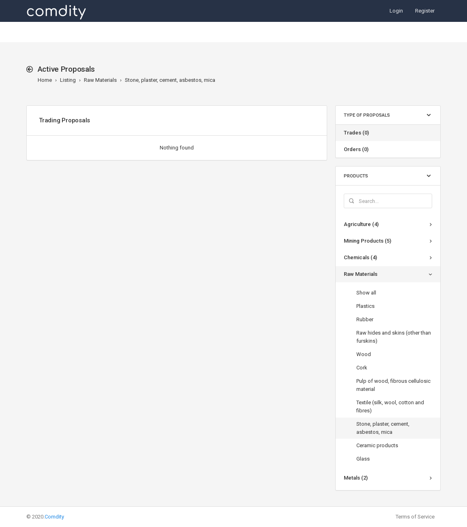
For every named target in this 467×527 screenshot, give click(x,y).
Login (396, 11)
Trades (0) (356, 133)
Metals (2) (356, 478)
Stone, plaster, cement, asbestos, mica (170, 80)
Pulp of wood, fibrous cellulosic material (393, 385)
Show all (366, 293)
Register (425, 11)
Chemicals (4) (360, 257)
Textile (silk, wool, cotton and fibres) (390, 406)
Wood (363, 354)
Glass (363, 459)
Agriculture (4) (361, 224)
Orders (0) (356, 149)
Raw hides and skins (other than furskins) (393, 337)
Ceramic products (377, 445)
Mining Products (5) (367, 241)
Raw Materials (100, 80)
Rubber (364, 319)
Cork (361, 368)
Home (45, 80)
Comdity (54, 517)
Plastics (365, 306)
